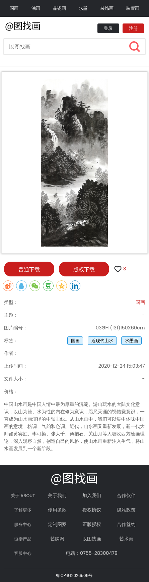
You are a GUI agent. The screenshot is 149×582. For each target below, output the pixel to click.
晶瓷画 (59, 8)
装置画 (132, 8)
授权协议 (91, 510)
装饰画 (107, 8)
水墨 (83, 8)
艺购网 (57, 538)
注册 (133, 28)
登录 (108, 28)
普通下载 (29, 269)
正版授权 (91, 524)
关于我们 (57, 495)
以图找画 (91, 538)
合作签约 (126, 524)
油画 (35, 8)
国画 (14, 8)
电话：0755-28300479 (92, 553)
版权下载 (84, 269)
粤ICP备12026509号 (74, 575)
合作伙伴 (126, 495)
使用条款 (57, 510)
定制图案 (57, 524)
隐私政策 (126, 510)
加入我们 (91, 495)
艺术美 (126, 538)
